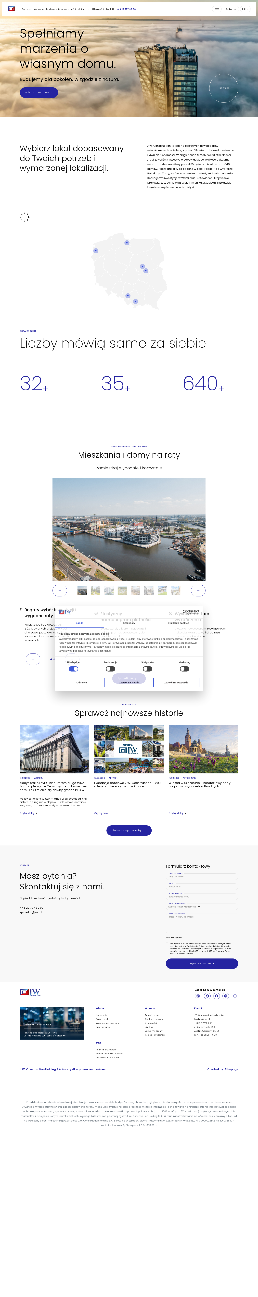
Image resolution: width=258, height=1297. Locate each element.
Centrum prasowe (154, 1019)
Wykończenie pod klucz (108, 1023)
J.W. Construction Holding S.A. (209, 1015)
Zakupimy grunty (154, 1031)
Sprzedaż (26, 9)
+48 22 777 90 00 (126, 9)
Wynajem (39, 9)
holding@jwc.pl (202, 1019)
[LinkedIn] (198, 996)
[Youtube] (235, 996)
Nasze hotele (102, 1019)
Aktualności (98, 9)
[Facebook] (216, 996)
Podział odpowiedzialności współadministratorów (109, 1055)
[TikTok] (207, 996)
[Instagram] (225, 996)
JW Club (149, 1027)
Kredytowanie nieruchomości (61, 9)
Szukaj (231, 9)
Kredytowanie (103, 1027)
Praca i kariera (152, 1015)
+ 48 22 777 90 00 (203, 1023)
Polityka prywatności (106, 1049)
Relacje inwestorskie (155, 1034)
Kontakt (110, 9)
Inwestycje (101, 1015)
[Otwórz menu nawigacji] (217, 9)
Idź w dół (224, 88)
